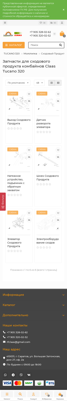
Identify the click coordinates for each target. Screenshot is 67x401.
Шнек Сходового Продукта (47, 177)
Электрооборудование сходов (47, 240)
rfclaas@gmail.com (18, 342)
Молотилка (30, 53)
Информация (33, 295)
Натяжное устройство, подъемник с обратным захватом (15, 183)
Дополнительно (33, 315)
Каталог (33, 305)
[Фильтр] (3, 202)
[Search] (46, 45)
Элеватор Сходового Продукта (14, 242)
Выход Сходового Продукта (19, 121)
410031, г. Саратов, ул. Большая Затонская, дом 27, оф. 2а (33, 358)
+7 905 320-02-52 (17, 337)
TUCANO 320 (12, 53)
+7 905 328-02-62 (17, 332)
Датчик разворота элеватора (43, 123)
